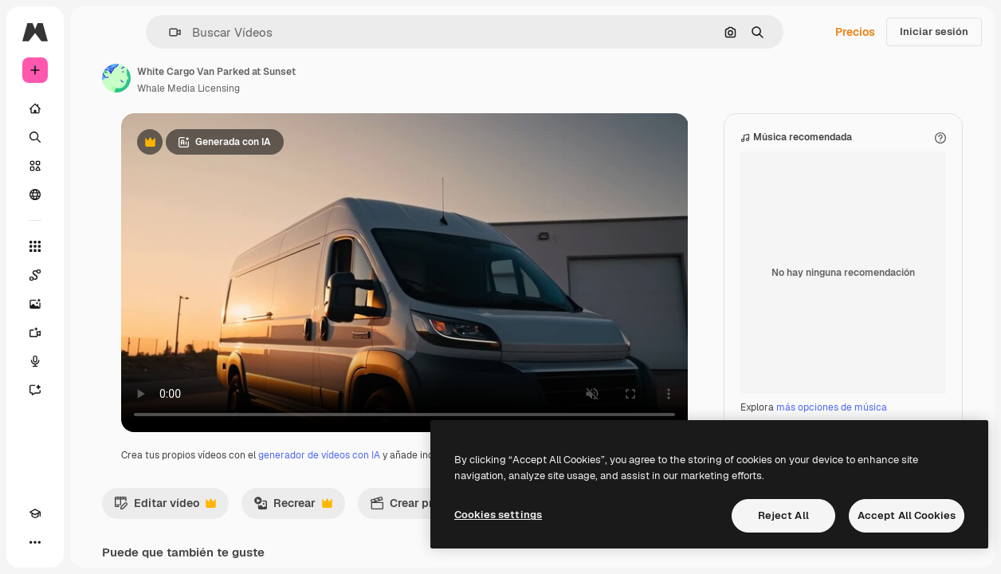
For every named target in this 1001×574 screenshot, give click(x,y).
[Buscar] (35, 137)
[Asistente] (35, 390)
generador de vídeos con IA (319, 455)
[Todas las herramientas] (35, 246)
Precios (855, 32)
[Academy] (35, 513)
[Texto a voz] (35, 361)
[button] (168, 32)
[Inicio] (35, 108)
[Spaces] (35, 275)
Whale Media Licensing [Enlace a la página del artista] (188, 88)
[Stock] (35, 166)
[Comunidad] (35, 194)
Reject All (783, 515)
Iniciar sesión (934, 31)
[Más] (35, 542)
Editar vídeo (165, 507)
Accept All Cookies (907, 515)
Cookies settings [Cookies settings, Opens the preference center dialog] (498, 514)
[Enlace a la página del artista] (116, 78)
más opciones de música (831, 407)
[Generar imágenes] (35, 303)
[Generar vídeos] (35, 332)
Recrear (292, 507)
